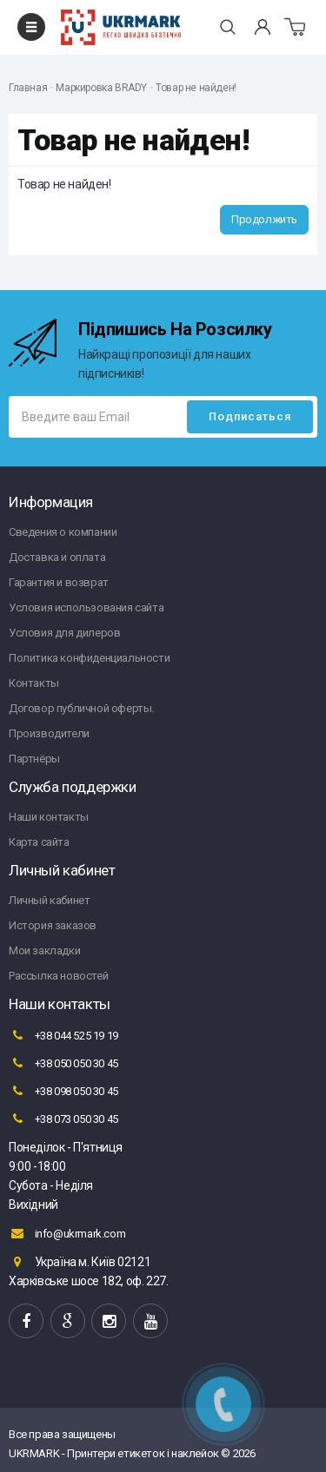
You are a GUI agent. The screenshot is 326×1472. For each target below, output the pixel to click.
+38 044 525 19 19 (63, 1035)
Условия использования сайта (86, 607)
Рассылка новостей (58, 975)
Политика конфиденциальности (89, 657)
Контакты (34, 683)
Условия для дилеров (64, 632)
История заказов (52, 925)
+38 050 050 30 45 (63, 1063)
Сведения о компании (62, 531)
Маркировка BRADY (101, 88)
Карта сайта (39, 841)
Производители (49, 733)
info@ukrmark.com (67, 1233)
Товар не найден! (196, 88)
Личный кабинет (49, 900)
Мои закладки (44, 950)
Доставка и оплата (57, 557)
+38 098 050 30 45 (63, 1090)
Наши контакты (49, 816)
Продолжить (264, 219)
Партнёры (34, 758)
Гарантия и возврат (59, 582)
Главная (28, 88)
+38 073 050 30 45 (63, 1118)
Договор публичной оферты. (81, 708)
